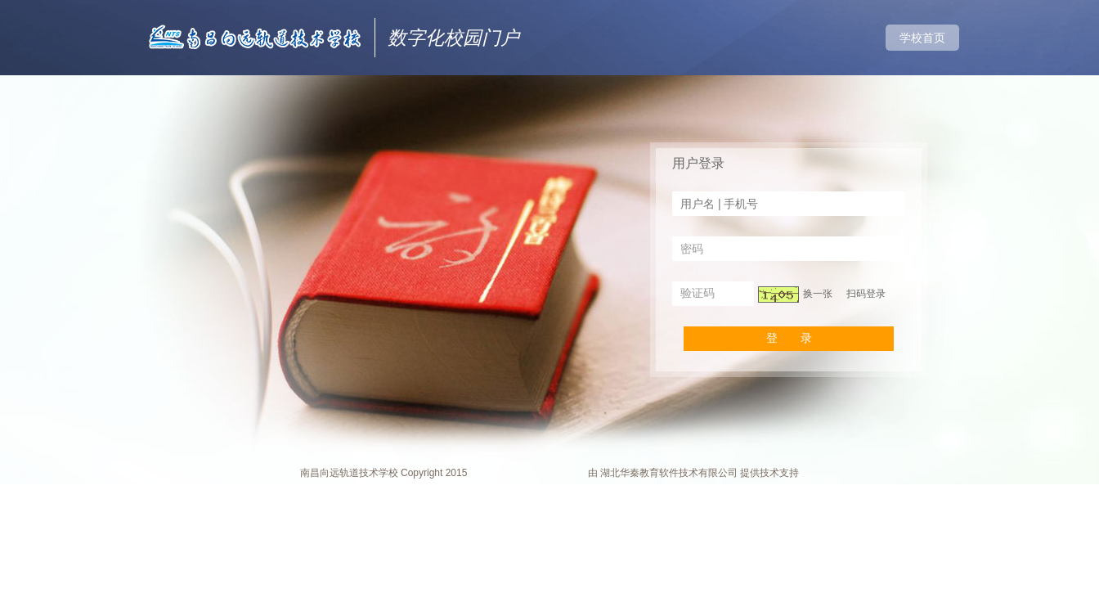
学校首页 (922, 37)
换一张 (817, 293)
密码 (691, 248)
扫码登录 (866, 293)
